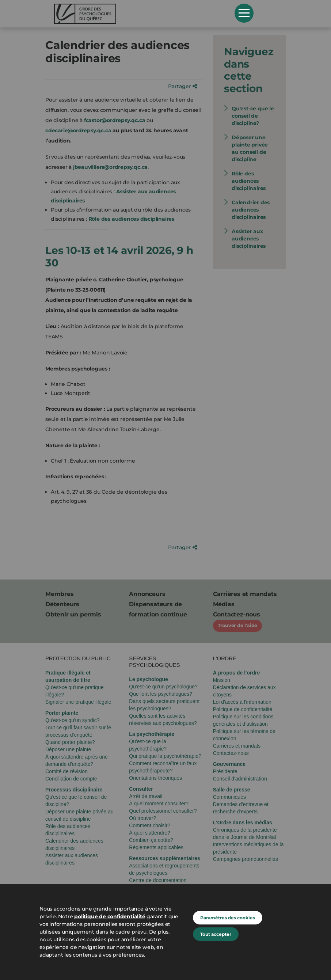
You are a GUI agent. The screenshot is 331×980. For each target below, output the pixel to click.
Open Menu (244, 13)
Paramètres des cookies (227, 917)
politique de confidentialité (109, 916)
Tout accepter (215, 934)
